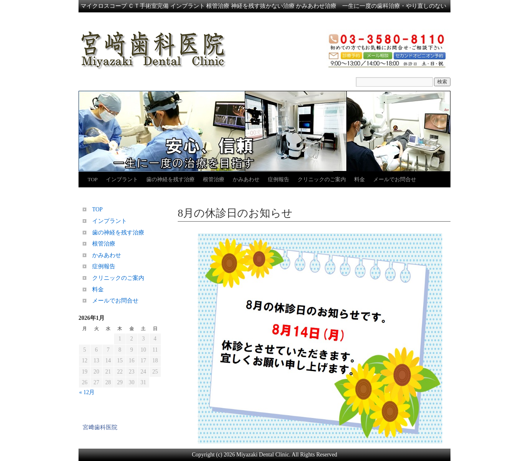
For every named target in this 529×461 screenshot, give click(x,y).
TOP (93, 179)
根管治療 (213, 179)
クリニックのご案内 (322, 179)
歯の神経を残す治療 (170, 179)
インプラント (122, 179)
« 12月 (87, 392)
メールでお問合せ (394, 179)
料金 (359, 179)
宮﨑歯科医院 (100, 427)
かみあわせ (246, 179)
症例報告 (278, 179)
